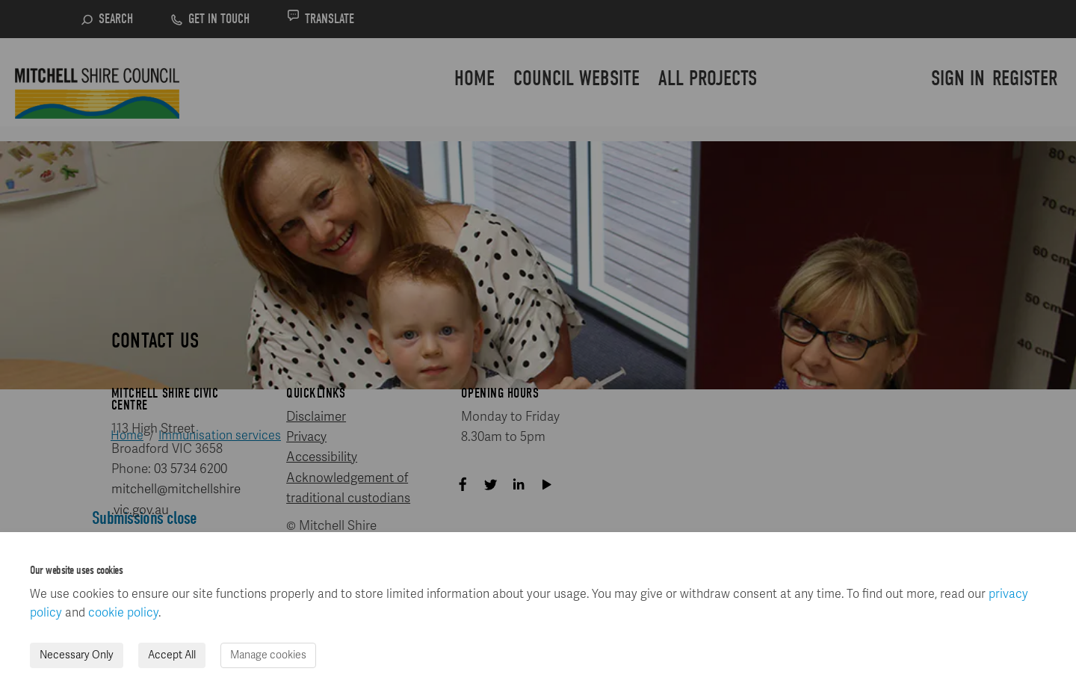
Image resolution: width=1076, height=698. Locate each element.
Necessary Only (77, 655)
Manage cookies (268, 655)
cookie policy (123, 612)
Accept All (172, 655)
